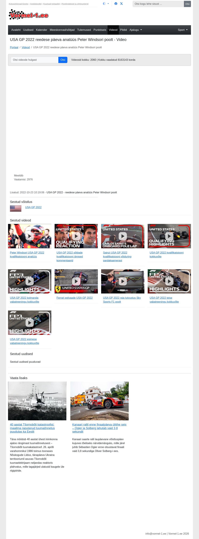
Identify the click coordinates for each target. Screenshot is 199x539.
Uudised (28, 29)
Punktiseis (100, 29)
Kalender (41, 29)
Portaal (14, 47)
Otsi (187, 4)
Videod (113, 29)
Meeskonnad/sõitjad (62, 29)
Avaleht (15, 29)
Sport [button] (181, 29)
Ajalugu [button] (134, 29)
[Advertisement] (123, 15)
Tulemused (84, 29)
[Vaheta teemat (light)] (105, 3)
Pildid (123, 29)
